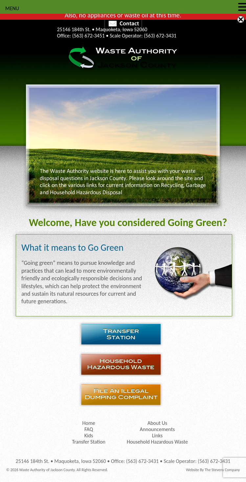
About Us (157, 423)
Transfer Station (123, 334)
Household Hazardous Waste (123, 364)
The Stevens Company (222, 470)
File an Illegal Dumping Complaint (123, 394)
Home (88, 423)
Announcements (157, 429)
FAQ (88, 429)
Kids (88, 435)
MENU (12, 8)
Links (157, 435)
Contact (123, 23)
